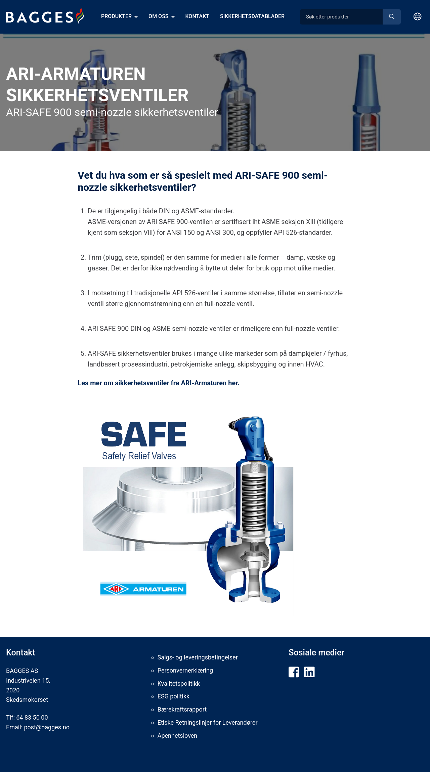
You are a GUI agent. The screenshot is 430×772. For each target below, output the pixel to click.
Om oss (158, 16)
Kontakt (197, 16)
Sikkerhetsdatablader (252, 16)
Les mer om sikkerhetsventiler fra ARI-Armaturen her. (159, 383)
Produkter (116, 16)
